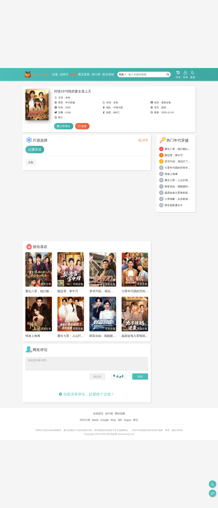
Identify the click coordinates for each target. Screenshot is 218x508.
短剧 (73, 74)
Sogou (127, 419)
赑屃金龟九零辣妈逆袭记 (179, 192)
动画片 (64, 74)
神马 (135, 419)
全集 (30, 162)
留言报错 (108, 74)
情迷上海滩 (171, 173)
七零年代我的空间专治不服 (179, 167)
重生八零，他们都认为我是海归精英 (179, 148)
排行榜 (96, 74)
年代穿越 (70, 102)
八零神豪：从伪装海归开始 (179, 198)
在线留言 (98, 413)
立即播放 (63, 126)
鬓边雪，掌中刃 (174, 155)
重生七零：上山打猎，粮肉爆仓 (179, 180)
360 (120, 419)
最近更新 (84, 74)
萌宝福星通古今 (174, 205)
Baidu (95, 419)
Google (104, 419)
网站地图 (120, 413)
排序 (143, 140)
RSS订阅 (85, 419)
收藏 (82, 126)
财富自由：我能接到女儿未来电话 (179, 186)
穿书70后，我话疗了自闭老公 (179, 161)
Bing (113, 419)
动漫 (55, 74)
